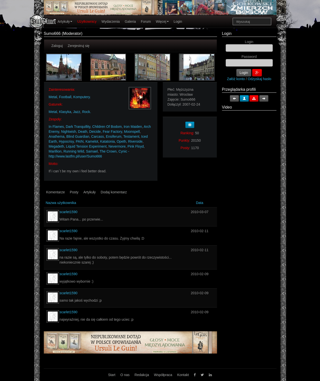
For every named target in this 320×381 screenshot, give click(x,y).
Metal (53, 97)
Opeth (121, 141)
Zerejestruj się (78, 46)
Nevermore (116, 146)
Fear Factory (112, 132)
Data (199, 203)
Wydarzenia (110, 21)
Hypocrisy (66, 141)
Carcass (97, 136)
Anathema (57, 136)
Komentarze (55, 192)
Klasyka (65, 112)
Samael (92, 151)
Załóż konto (236, 79)
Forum (146, 21)
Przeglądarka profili (239, 89)
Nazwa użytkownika (61, 203)
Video (227, 107)
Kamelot (91, 141)
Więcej (162, 21)
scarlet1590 (68, 212)
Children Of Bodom (107, 127)
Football (65, 97)
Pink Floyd (135, 146)
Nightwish (68, 132)
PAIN (80, 141)
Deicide (95, 132)
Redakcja (142, 375)
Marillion (55, 151)
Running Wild (73, 151)
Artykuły (65, 21)
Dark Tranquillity (78, 127)
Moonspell (132, 132)
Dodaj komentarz (114, 192)
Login (178, 21)
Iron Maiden (133, 127)
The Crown (107, 151)
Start (112, 375)
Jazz (76, 112)
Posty (74, 192)
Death (82, 132)
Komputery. (82, 97)
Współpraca (163, 375)
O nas (124, 375)
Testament (131, 136)
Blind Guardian (77, 136)
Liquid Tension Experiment (86, 146)
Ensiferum (114, 136)
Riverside (135, 141)
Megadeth (56, 146)
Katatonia (107, 141)
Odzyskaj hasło (259, 79)
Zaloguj (57, 46)
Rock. (86, 112)
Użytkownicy (87, 21)
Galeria (130, 21)
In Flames (56, 127)
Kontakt (183, 375)
